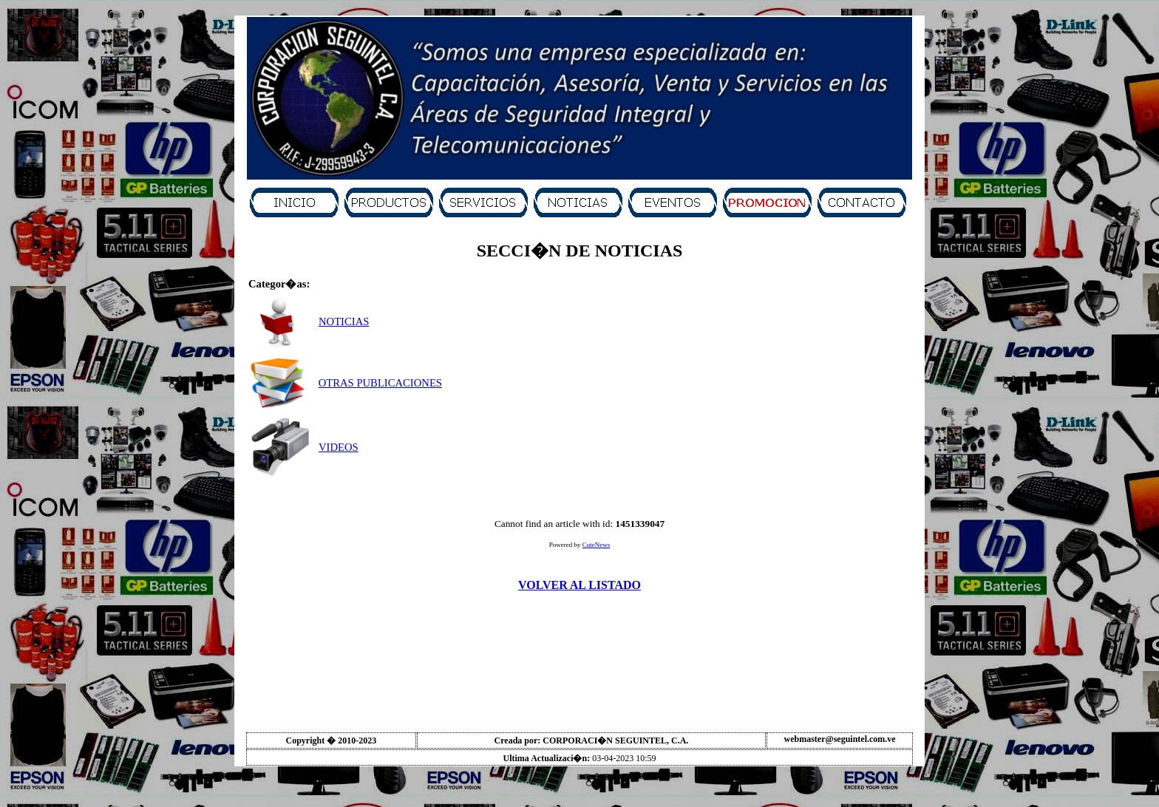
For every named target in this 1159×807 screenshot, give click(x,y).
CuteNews (596, 544)
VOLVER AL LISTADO (579, 585)
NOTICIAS (344, 321)
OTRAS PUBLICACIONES (380, 383)
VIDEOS (338, 447)
